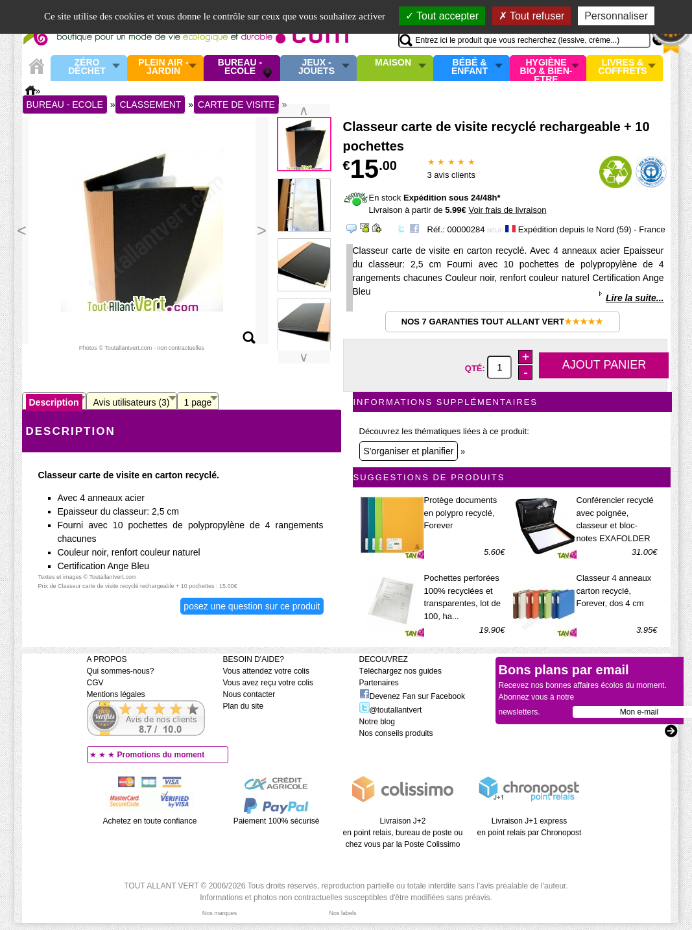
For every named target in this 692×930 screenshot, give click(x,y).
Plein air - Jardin (163, 67)
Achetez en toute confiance (150, 821)
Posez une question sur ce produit (252, 606)
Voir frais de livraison (507, 210)
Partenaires (379, 682)
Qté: (476, 368)
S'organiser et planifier (409, 451)
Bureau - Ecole (240, 67)
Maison (393, 62)
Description (54, 402)
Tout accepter (442, 15)
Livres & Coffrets (622, 67)
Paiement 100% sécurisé (276, 821)
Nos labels (342, 913)
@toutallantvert (390, 710)
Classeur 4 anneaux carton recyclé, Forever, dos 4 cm (614, 590)
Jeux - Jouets (316, 67)
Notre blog (377, 721)
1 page (198, 402)
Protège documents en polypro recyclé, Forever (460, 512)
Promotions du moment (161, 754)
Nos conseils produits (396, 733)
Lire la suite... (634, 298)
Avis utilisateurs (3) (131, 402)
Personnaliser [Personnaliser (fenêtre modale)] (616, 15)
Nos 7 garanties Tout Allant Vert (502, 321)
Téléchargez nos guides (400, 671)
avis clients (451, 175)
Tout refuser (532, 15)
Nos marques (219, 913)
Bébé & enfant (469, 67)
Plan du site (243, 706)
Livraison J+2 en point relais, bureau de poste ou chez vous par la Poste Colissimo (403, 832)
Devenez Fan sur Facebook (412, 696)
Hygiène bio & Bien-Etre (546, 68)
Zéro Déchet (87, 67)
